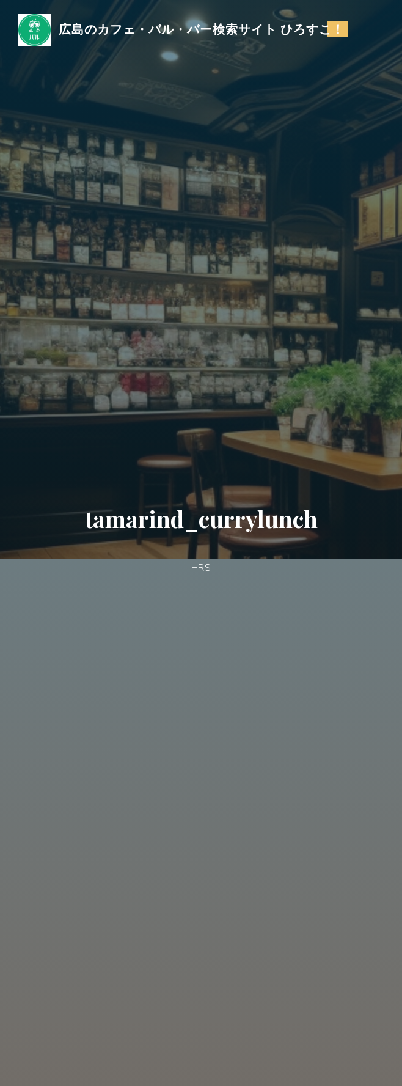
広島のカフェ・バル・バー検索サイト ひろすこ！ (202, 29)
